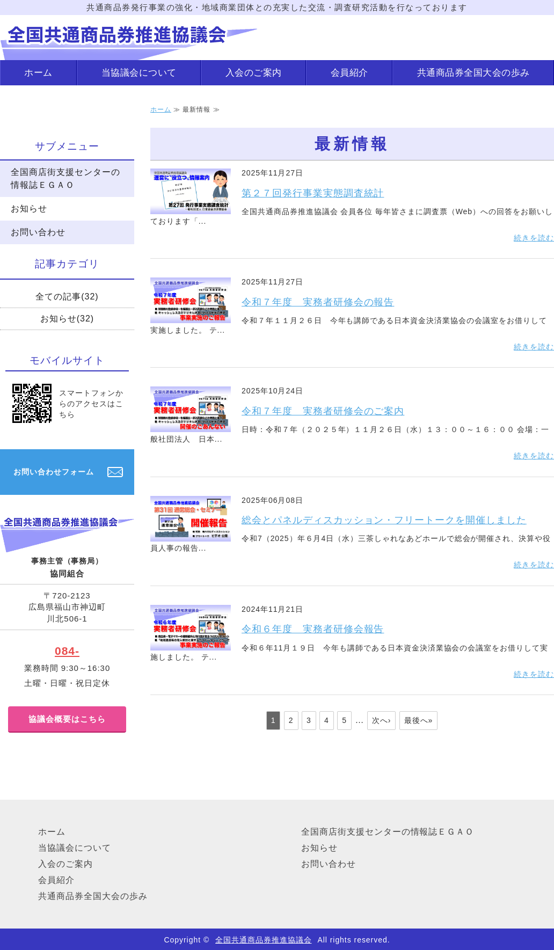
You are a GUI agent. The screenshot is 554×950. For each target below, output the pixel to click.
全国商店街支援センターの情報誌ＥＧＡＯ (65, 178)
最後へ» (418, 720)
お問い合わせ (38, 232)
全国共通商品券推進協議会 (263, 940)
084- (67, 651)
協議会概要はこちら (67, 719)
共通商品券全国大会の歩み (473, 72)
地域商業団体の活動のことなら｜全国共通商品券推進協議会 (129, 37)
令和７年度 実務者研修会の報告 (318, 302)
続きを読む (534, 237)
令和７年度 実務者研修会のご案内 (323, 411)
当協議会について (139, 72)
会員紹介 (349, 72)
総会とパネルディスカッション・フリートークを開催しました (384, 520)
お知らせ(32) (67, 318)
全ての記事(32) (66, 296)
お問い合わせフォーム (53, 471)
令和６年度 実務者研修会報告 (313, 629)
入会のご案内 (253, 72)
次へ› (381, 720)
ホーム (38, 72)
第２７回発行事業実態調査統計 (313, 193)
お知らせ (29, 208)
